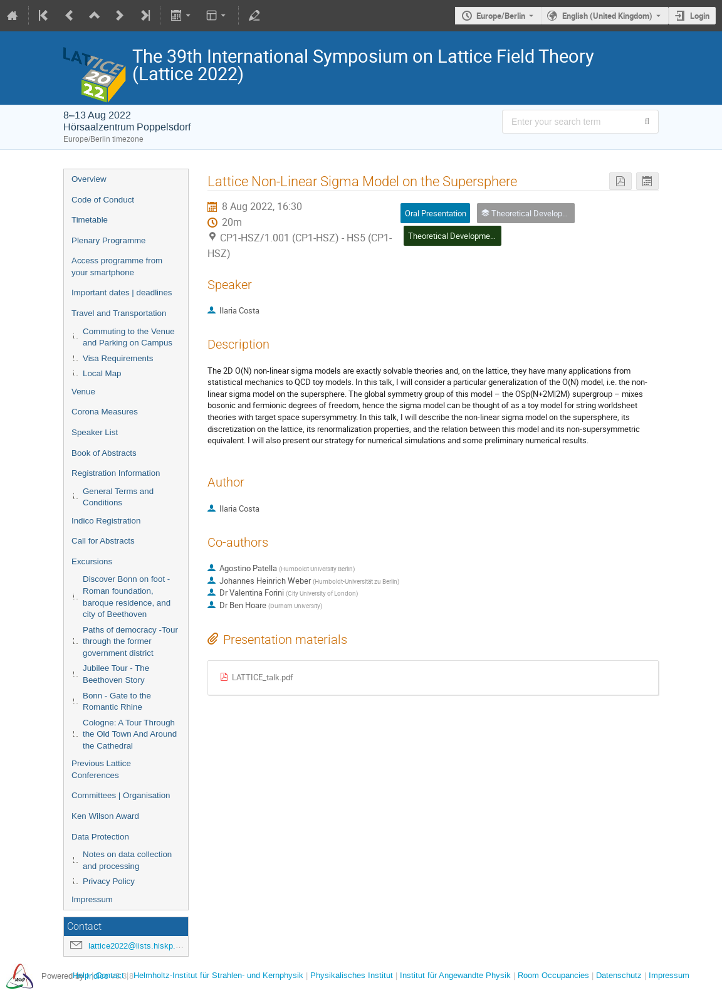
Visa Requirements (118, 358)
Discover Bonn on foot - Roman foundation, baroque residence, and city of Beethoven (126, 596)
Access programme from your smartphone (116, 266)
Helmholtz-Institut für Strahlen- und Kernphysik (218, 975)
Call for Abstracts (103, 540)
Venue (83, 391)
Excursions (91, 561)
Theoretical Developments (454, 235)
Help (81, 975)
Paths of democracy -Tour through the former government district (130, 641)
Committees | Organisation (120, 795)
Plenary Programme (108, 240)
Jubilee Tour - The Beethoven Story (116, 674)
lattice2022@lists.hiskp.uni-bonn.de (152, 945)
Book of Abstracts (104, 453)
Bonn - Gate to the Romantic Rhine (117, 701)
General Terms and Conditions (118, 497)
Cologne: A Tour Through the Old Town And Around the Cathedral (130, 734)
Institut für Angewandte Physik (455, 975)
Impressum (92, 899)
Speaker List (94, 432)
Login (699, 15)
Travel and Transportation (118, 313)
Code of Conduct (102, 199)
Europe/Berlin (500, 15)
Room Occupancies (553, 975)
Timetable (89, 219)
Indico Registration (105, 520)
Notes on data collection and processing (127, 860)
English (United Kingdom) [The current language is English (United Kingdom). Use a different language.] (607, 15)
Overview (89, 179)
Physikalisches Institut (351, 975)
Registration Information (115, 473)
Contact (110, 975)
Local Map (102, 373)
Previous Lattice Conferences (101, 769)
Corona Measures (104, 411)
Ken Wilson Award (105, 816)
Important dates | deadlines (121, 292)
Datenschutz (619, 975)
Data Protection (100, 836)
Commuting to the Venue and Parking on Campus (129, 337)
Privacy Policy (109, 881)
